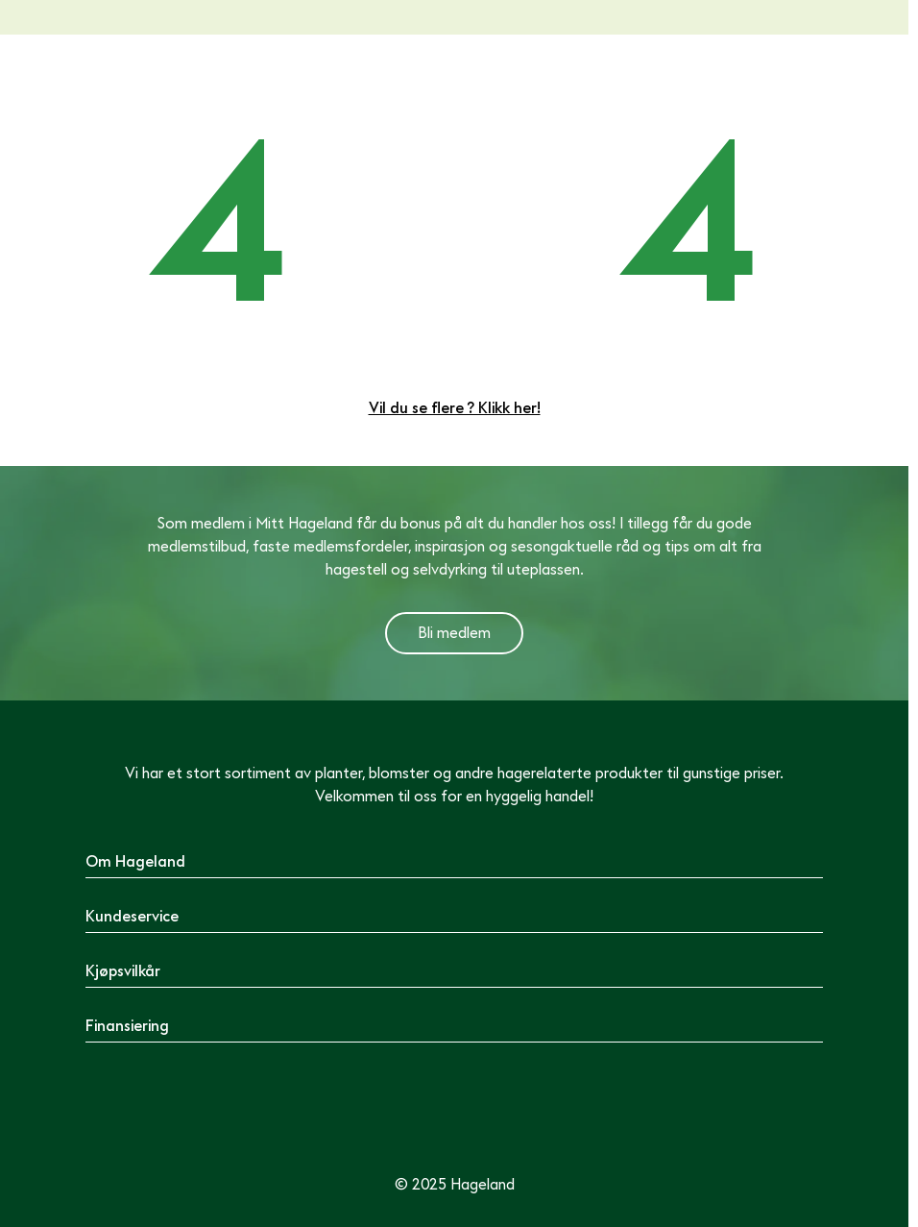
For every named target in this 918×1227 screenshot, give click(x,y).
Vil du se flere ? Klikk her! (455, 408)
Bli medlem (454, 633)
